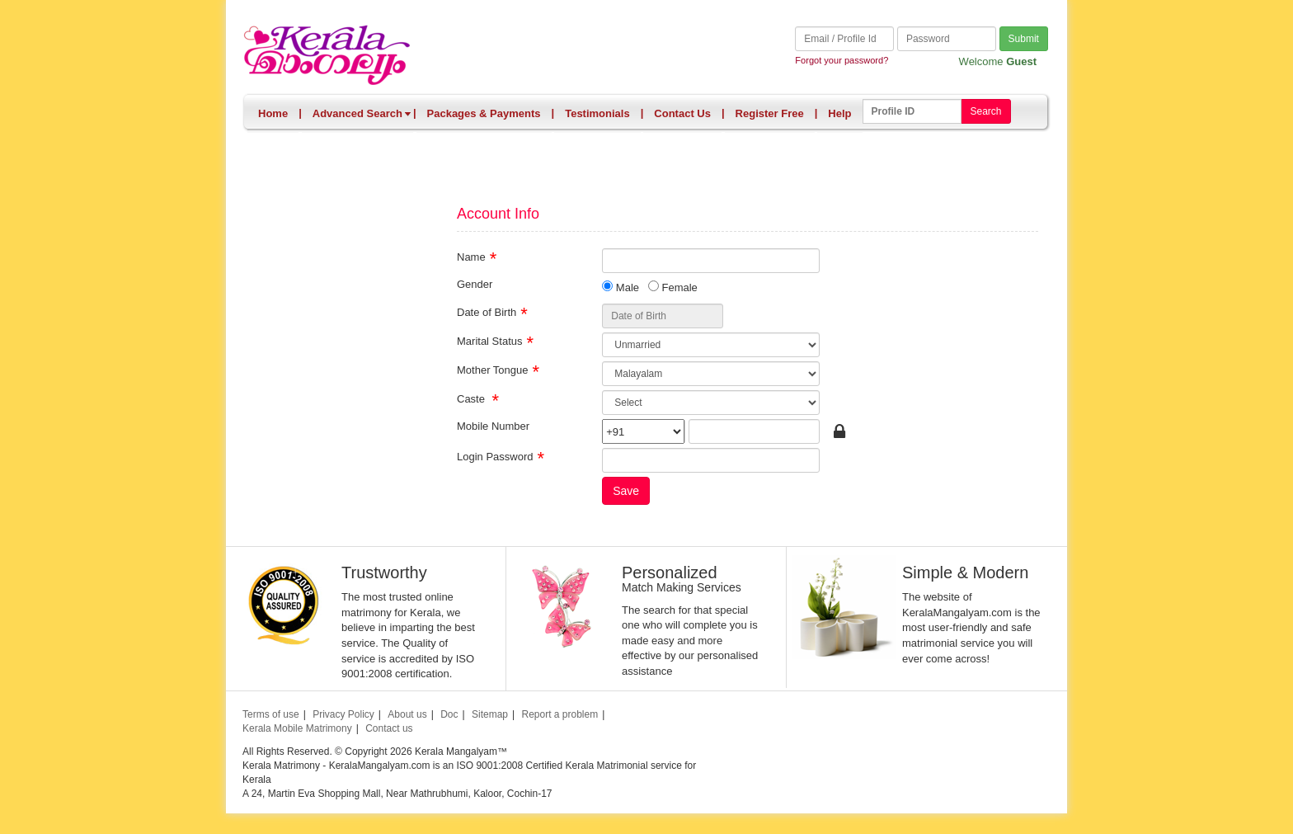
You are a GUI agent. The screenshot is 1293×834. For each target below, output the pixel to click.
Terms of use (270, 714)
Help (839, 113)
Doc (449, 714)
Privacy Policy (343, 714)
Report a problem (559, 714)
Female (673, 287)
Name (471, 256)
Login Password (495, 455)
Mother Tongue (493, 369)
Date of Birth (486, 311)
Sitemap (490, 714)
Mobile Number (493, 425)
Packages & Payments (484, 113)
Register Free (770, 113)
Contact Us (682, 113)
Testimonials (597, 113)
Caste (472, 398)
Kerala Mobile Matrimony (297, 728)
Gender (474, 283)
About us (407, 714)
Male (620, 287)
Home (273, 113)
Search (985, 111)
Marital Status (489, 340)
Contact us (388, 728)
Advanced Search (362, 113)
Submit (1024, 39)
